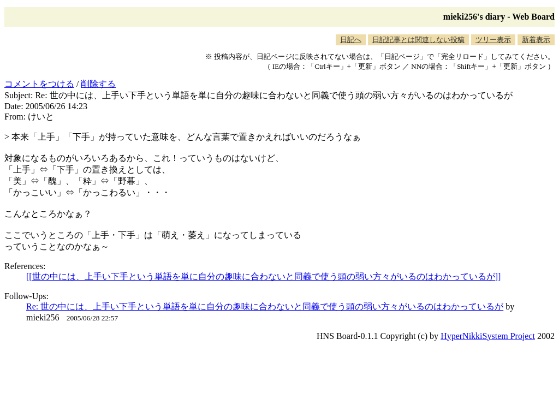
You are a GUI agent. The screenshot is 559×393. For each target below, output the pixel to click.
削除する (98, 83)
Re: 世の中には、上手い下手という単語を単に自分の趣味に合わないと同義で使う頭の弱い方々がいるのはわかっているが (264, 306)
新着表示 (536, 39)
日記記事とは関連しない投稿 (418, 39)
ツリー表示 (493, 39)
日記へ (350, 39)
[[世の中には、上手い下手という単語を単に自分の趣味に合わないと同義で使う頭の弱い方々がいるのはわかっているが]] (263, 276)
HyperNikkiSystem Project (488, 336)
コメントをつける (39, 83)
